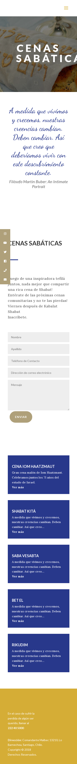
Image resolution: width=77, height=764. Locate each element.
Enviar (21, 417)
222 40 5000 (16, 728)
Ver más (18, 487)
